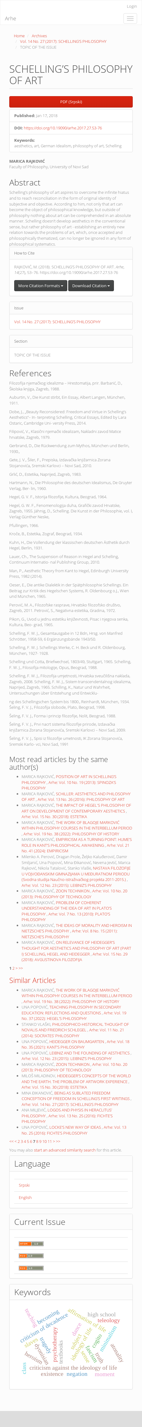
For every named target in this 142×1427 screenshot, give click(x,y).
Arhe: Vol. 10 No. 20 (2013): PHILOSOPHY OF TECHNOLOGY (74, 893)
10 (44, 1141)
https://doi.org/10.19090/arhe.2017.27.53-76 (63, 128)
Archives (39, 36)
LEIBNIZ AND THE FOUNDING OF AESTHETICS (90, 1053)
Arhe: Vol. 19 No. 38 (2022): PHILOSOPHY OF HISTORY (71, 834)
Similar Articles (32, 980)
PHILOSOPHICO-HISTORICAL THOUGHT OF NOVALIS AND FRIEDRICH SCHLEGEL (75, 1027)
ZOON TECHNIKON (73, 891)
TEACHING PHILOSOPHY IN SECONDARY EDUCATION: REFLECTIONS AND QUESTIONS (71, 1010)
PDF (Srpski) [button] (71, 101)
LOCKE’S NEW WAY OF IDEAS (75, 1127)
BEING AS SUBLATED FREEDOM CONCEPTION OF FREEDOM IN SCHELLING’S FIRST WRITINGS (76, 1096)
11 (50, 1141)
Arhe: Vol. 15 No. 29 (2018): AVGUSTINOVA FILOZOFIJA (74, 957)
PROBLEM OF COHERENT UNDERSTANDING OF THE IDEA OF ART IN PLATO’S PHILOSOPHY (67, 908)
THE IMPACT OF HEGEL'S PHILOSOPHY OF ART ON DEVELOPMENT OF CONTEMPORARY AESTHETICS (76, 808)
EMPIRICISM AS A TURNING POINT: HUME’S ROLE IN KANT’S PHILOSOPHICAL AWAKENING (77, 842)
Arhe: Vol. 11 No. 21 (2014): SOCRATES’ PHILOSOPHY (73, 1032)
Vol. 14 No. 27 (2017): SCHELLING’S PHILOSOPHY (63, 41)
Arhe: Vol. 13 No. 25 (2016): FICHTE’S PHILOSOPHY (74, 1130)
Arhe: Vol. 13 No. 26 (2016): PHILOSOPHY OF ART (81, 799)
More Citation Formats (40, 285)
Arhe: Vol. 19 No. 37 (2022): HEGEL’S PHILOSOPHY (74, 1015)
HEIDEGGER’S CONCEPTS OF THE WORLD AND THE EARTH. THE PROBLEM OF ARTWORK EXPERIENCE (76, 1078)
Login (132, 6)
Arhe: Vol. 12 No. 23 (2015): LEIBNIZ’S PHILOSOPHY (67, 885)
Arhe (10, 18)
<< (11, 1141)
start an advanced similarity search (65, 1150)
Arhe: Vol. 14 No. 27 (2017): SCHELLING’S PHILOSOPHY (70, 1104)
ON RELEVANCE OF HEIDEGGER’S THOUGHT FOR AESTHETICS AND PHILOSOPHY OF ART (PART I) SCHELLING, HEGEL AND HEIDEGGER (76, 948)
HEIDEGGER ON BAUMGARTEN (77, 1041)
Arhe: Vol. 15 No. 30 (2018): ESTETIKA (54, 816)
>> (21, 968)
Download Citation (91, 285)
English (25, 1197)
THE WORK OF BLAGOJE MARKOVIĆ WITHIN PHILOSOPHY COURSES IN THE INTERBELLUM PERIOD (77, 825)
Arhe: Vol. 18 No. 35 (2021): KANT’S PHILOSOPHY (75, 1044)
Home (19, 36)
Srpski (24, 1185)
